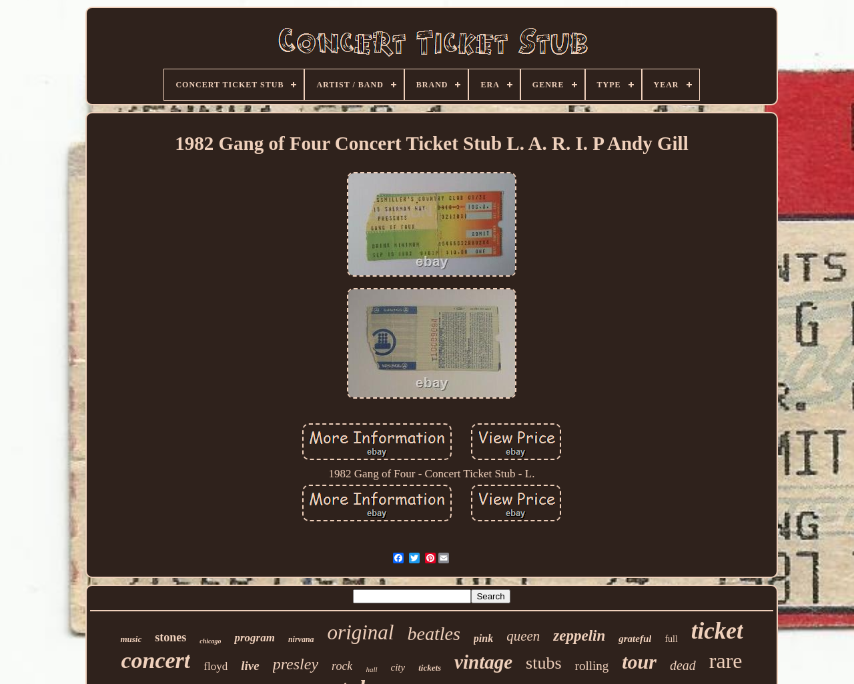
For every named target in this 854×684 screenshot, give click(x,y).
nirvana (301, 639)
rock (342, 666)
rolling (592, 666)
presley (295, 664)
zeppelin (579, 635)
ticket (717, 631)
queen (523, 636)
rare (726, 661)
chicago (210, 641)
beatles (433, 633)
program (254, 637)
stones (170, 637)
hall (371, 669)
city (398, 667)
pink (483, 638)
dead (683, 665)
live (250, 666)
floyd (215, 666)
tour (639, 662)
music (130, 639)
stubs (543, 663)
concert (155, 660)
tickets (429, 668)
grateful (634, 638)
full (671, 639)
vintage (483, 662)
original (361, 632)
